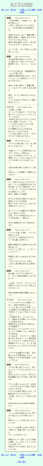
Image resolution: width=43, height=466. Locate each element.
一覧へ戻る (21, 462)
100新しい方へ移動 (27, 10)
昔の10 (13, 10)
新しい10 (5, 10)
